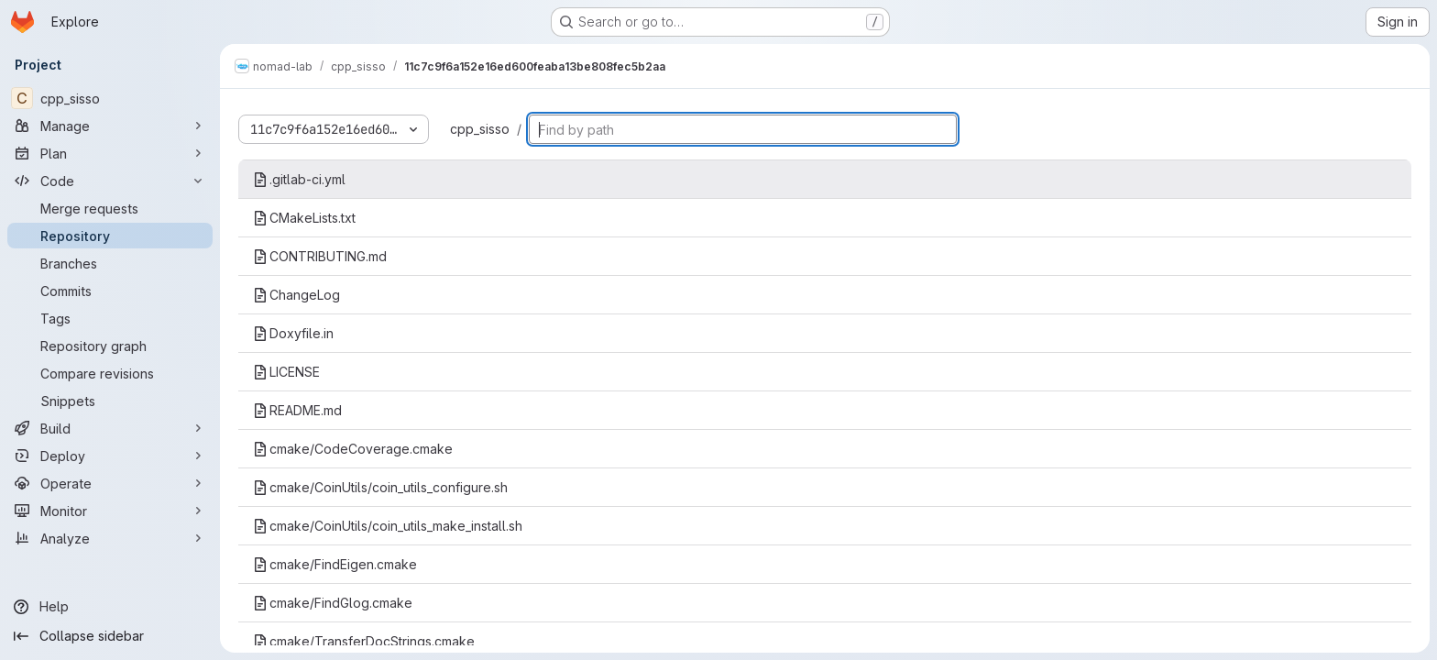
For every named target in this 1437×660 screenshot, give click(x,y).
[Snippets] (110, 400)
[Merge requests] (110, 208)
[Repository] (110, 235)
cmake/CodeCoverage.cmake (353, 448)
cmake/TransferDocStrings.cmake (364, 641)
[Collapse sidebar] (110, 636)
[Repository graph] (110, 345)
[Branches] (110, 263)
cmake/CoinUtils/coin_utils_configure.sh (380, 487)
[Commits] (110, 290)
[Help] (110, 607)
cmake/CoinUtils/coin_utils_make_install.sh (387, 526)
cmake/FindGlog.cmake (332, 602)
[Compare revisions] (110, 373)
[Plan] (110, 153)
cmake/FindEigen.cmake (335, 564)
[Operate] (110, 483)
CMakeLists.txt (304, 218)
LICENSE (286, 372)
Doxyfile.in (293, 333)
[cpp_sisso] (110, 98)
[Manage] (110, 125)
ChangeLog (296, 294)
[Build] (110, 428)
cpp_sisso (480, 129)
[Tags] (110, 318)
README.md (297, 410)
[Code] (110, 180)
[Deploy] (110, 455)
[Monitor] (110, 510)
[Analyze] (110, 538)
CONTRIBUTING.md (320, 256)
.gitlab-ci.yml (299, 179)
